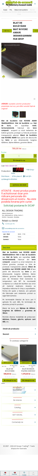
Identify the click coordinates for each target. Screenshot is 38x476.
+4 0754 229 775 (8, 224)
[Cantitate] (19, 156)
